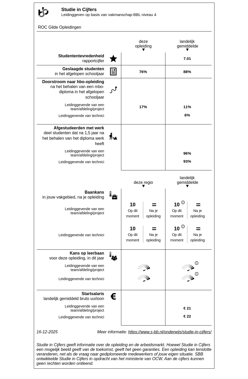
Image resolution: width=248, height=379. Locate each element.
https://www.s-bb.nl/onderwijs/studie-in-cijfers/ (170, 332)
